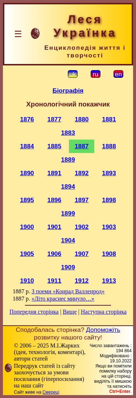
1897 (82, 200)
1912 (82, 280)
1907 (82, 253)
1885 (55, 146)
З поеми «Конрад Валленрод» (68, 291)
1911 (55, 280)
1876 (27, 119)
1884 (27, 146)
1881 (109, 119)
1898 (109, 200)
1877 (55, 119)
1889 (68, 159)
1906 (55, 253)
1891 (55, 173)
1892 (82, 173)
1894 (68, 186)
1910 (27, 280)
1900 (27, 226)
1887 (82, 146)
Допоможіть (103, 329)
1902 (82, 226)
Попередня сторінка (34, 312)
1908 (109, 253)
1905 (27, 253)
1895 (27, 200)
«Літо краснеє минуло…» (63, 299)
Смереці (50, 392)
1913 (109, 280)
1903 (109, 226)
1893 (109, 173)
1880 (82, 119)
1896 (55, 200)
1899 (68, 213)
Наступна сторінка (104, 312)
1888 (109, 146)
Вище (70, 312)
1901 (55, 226)
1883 (68, 132)
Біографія (68, 90)
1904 (68, 240)
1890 (27, 173)
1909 (68, 267)
